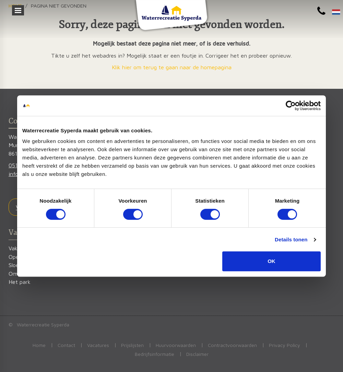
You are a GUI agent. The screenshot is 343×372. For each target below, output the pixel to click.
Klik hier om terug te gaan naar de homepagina (172, 67)
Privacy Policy (284, 345)
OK (271, 261)
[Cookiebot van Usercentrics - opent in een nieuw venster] (291, 105)
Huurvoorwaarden (176, 345)
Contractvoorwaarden (232, 345)
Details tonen (291, 239)
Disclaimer (197, 354)
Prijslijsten (132, 345)
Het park (20, 281)
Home (39, 345)
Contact (66, 345)
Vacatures (98, 345)
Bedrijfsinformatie (154, 354)
